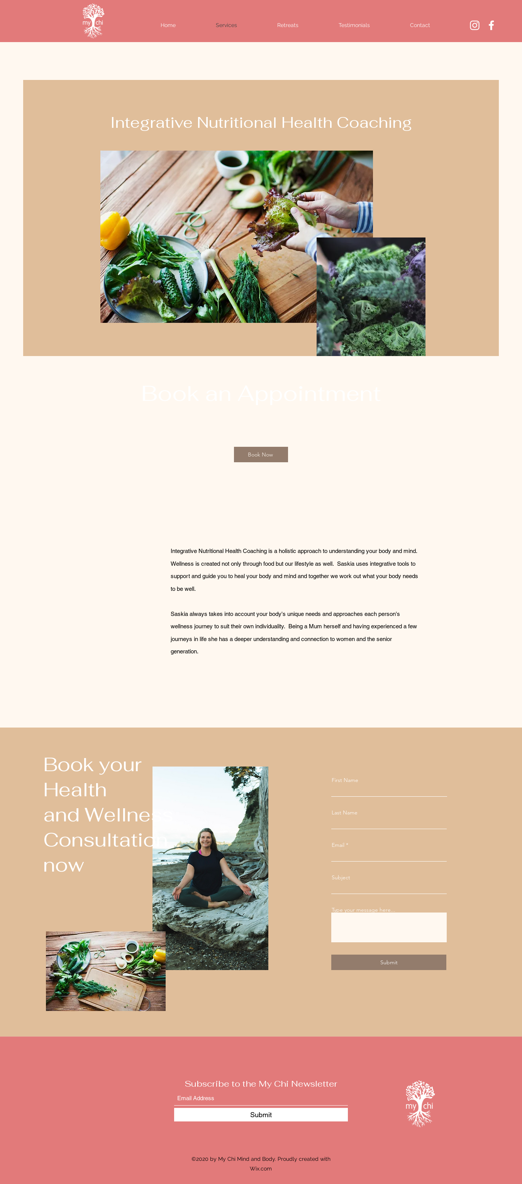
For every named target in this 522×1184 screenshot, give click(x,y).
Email (338, 845)
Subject (341, 877)
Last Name (345, 812)
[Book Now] (261, 454)
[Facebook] (491, 25)
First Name (345, 780)
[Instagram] (474, 25)
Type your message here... (363, 910)
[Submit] (388, 962)
